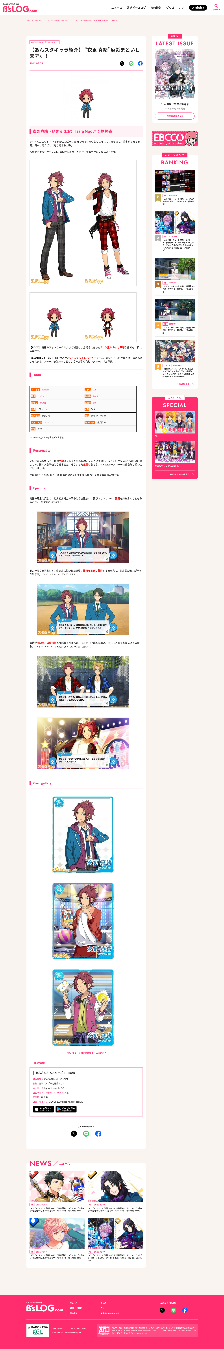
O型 (95, 403)
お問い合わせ (58, 1328)
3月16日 (44, 403)
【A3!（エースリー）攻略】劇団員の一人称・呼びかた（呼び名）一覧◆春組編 (179, 333)
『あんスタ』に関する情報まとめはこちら (86, 1053)
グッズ (170, 7)
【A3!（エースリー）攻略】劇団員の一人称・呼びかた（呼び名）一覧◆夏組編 (179, 291)
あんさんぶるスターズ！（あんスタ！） (63, 20)
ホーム (28, 20)
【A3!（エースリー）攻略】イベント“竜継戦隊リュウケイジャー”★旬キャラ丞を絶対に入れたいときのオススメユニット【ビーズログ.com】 (57, 1213)
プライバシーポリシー (81, 1328)
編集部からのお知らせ (111, 1313)
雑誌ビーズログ (136, 7)
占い (181, 7)
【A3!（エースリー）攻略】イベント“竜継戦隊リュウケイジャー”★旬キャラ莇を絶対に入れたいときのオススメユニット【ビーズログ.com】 (115, 1213)
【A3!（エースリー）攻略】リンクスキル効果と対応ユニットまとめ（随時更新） (179, 202)
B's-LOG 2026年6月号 (174, 104)
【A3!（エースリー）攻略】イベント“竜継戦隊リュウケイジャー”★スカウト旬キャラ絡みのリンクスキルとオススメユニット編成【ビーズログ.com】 (115, 1268)
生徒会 (96, 396)
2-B (94, 390)
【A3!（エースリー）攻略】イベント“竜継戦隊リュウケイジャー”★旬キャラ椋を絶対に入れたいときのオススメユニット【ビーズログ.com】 (57, 1266)
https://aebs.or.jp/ (141, 1333)
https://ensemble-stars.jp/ (59, 1093)
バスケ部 (42, 396)
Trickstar (46, 390)
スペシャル (40, 20)
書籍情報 (155, 7)
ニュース (116, 7)
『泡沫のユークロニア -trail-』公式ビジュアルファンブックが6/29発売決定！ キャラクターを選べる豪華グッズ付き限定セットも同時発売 (179, 377)
